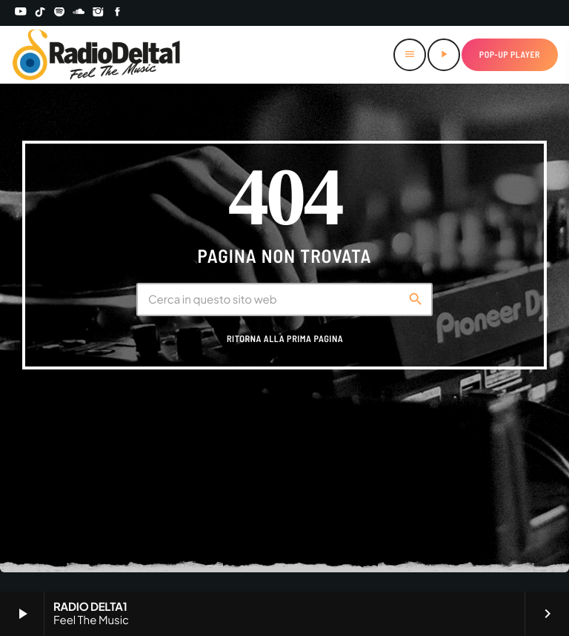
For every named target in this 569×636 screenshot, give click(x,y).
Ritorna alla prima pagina (285, 339)
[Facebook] (118, 13)
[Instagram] (98, 13)
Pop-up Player (509, 55)
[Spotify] (59, 13)
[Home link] (96, 55)
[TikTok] (40, 13)
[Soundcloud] (78, 13)
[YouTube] (21, 13)
